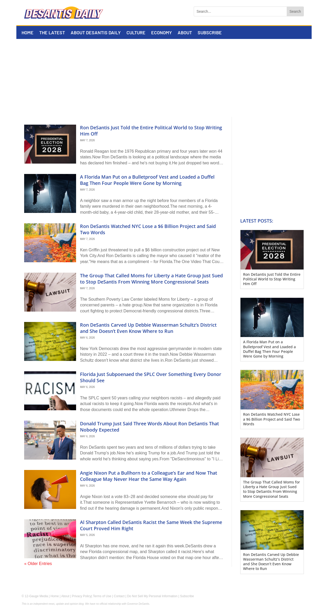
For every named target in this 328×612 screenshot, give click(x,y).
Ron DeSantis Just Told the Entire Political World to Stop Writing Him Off (151, 130)
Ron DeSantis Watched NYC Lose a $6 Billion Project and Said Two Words (148, 229)
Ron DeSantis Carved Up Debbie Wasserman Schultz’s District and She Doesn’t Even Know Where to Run (148, 328)
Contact (119, 596)
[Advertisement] (164, 78)
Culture (135, 33)
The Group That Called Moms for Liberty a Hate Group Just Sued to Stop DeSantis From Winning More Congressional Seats (151, 278)
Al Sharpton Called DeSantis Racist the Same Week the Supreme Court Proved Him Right (151, 525)
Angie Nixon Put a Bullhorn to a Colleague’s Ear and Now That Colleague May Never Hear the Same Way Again (148, 476)
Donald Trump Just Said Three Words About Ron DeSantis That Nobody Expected (149, 426)
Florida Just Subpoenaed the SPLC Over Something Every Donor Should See (150, 377)
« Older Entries (38, 563)
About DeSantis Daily (96, 33)
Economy (161, 33)
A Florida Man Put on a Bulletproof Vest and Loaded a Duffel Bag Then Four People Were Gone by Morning (147, 180)
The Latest (52, 33)
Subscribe (210, 33)
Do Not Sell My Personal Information (152, 596)
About (185, 33)
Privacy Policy (81, 596)
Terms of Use (102, 596)
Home (28, 33)
